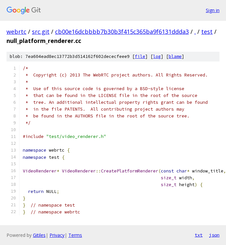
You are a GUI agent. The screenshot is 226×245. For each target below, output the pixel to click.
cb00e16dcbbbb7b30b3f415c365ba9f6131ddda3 (122, 31)
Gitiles (39, 235)
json (214, 235)
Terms (75, 235)
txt (199, 235)
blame (175, 56)
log (157, 56)
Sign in (212, 10)
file (140, 56)
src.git (40, 31)
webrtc (16, 31)
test (207, 31)
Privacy (56, 235)
